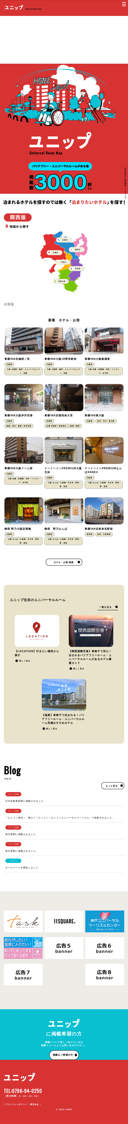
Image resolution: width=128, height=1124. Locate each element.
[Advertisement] (64, 40)
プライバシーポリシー (16, 1104)
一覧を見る (105, 607)
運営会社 (34, 1104)
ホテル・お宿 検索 (64, 562)
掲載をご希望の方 (63, 1054)
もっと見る (112, 786)
